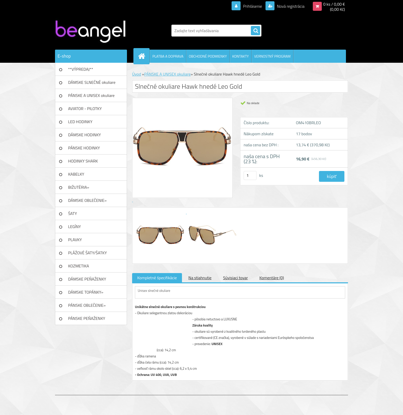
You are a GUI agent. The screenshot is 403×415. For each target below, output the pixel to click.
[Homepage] (144, 56)
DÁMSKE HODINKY (84, 135)
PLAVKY (75, 240)
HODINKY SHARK (83, 161)
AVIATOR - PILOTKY (85, 108)
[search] (255, 31)
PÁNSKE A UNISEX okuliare (91, 95)
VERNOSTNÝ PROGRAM (272, 56)
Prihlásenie (252, 6)
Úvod (136, 74)
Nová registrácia (290, 6)
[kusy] (250, 175)
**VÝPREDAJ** (80, 69)
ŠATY (72, 213)
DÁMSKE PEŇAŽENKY (87, 279)
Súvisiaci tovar (235, 278)
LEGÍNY (74, 226)
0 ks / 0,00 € (334, 4)
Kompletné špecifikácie (157, 278)
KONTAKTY (240, 56)
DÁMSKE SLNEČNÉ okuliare (91, 82)
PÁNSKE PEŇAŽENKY (86, 318)
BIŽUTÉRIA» (78, 187)
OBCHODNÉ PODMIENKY (208, 56)
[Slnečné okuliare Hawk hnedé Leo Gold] (161, 212)
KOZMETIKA (78, 266)
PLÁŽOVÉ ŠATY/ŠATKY (87, 253)
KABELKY (76, 174)
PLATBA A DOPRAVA (168, 56)
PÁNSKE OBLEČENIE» (87, 305)
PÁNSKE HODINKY (84, 148)
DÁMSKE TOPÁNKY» (85, 292)
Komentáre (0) (271, 278)
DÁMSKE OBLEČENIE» (87, 200)
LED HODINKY (80, 122)
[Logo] (90, 30)
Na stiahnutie (200, 278)
